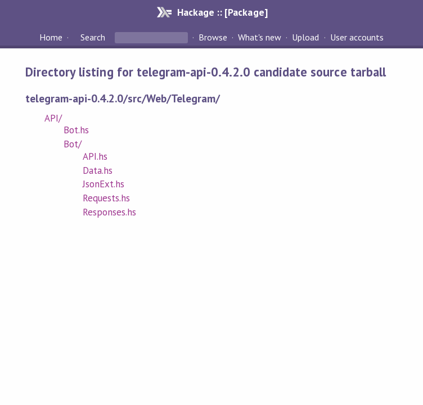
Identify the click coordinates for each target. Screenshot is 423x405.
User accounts (357, 37)
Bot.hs (76, 130)
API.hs (95, 156)
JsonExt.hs (103, 184)
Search (92, 37)
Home (50, 37)
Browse (213, 37)
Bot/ (73, 144)
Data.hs (97, 170)
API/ (53, 118)
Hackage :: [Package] (222, 12)
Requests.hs (106, 198)
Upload (305, 37)
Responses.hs (109, 212)
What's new (259, 37)
